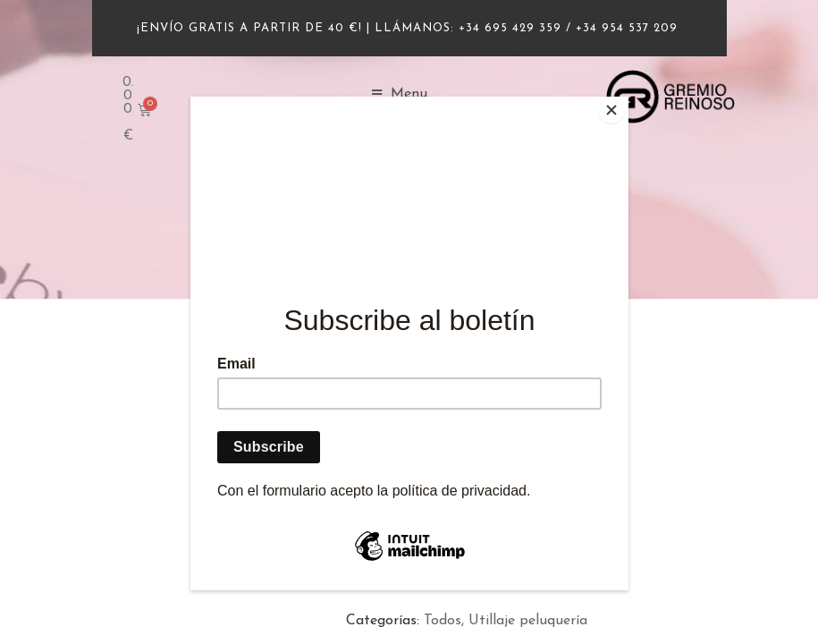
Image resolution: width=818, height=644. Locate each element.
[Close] (624, 101)
